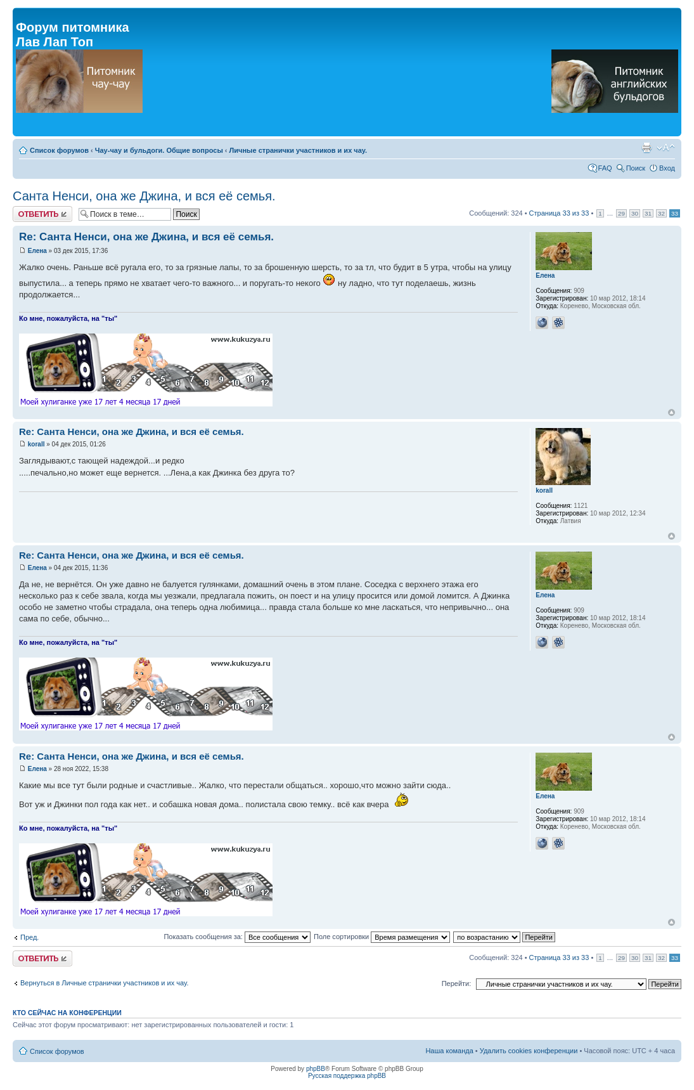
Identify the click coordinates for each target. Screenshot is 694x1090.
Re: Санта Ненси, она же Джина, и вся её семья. (146, 237)
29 (621, 213)
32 (661, 213)
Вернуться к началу (671, 412)
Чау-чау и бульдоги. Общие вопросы (159, 150)
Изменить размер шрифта (666, 147)
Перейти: (457, 983)
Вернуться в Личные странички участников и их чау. (104, 983)
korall (36, 444)
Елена (37, 250)
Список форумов (59, 150)
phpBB (315, 1068)
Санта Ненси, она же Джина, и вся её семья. (144, 196)
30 (634, 213)
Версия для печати (646, 147)
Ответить (42, 214)
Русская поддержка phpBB (347, 1075)
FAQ (605, 168)
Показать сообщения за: (237, 936)
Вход (667, 168)
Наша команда (449, 1050)
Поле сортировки (382, 936)
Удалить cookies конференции (529, 1050)
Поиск (635, 168)
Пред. (29, 937)
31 (648, 213)
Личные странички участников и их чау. (298, 150)
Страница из (559, 213)
